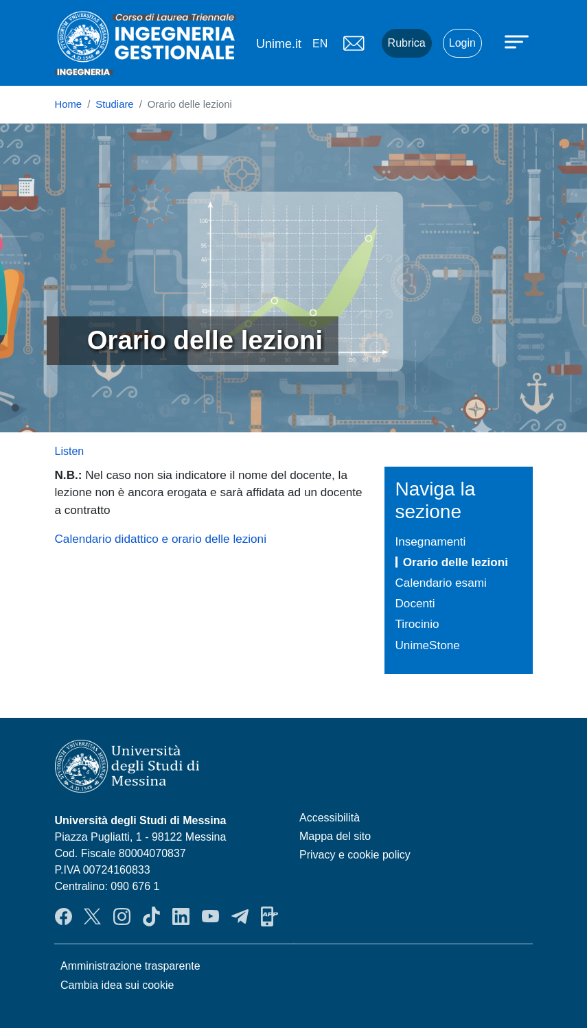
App (269, 916)
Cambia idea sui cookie (117, 985)
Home (68, 104)
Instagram (121, 916)
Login (462, 43)
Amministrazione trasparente (130, 966)
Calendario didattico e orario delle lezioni (160, 539)
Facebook (63, 916)
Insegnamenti (430, 541)
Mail (354, 43)
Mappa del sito (335, 836)
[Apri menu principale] (518, 41)
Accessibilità (329, 817)
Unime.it (278, 44)
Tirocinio (417, 624)
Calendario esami (441, 582)
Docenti (415, 603)
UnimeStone (427, 645)
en (319, 43)
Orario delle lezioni (455, 562)
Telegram (240, 916)
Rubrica (407, 43)
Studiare (114, 104)
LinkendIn (180, 916)
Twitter (92, 916)
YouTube (210, 916)
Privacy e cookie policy (355, 855)
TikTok (151, 916)
